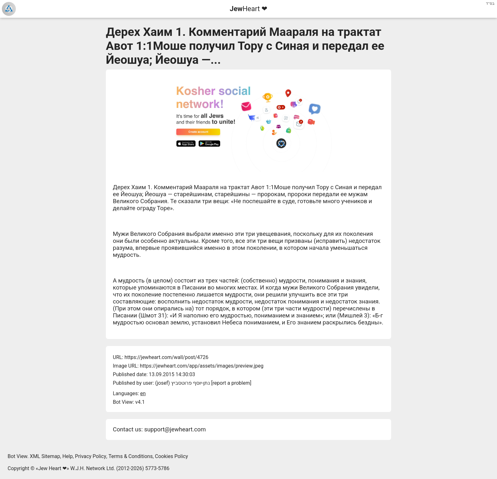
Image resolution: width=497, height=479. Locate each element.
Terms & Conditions (130, 456)
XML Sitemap (45, 456)
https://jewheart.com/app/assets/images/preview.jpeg (201, 366)
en (142, 393)
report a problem (231, 383)
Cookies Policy (171, 456)
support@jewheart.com (175, 429)
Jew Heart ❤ (52, 468)
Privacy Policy (90, 456)
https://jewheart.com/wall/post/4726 (167, 357)
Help (67, 456)
